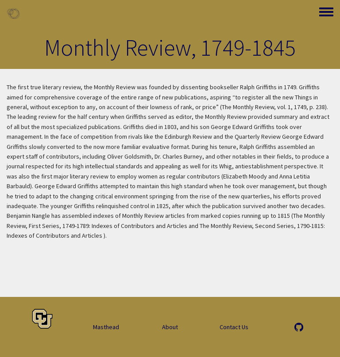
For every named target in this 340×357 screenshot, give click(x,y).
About (170, 327)
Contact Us (234, 327)
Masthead (106, 327)
